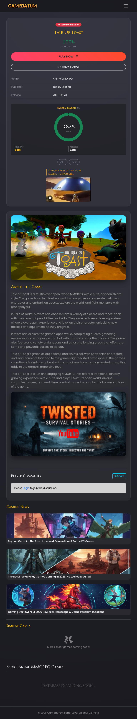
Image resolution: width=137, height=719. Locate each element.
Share (119, 476)
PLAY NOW (68, 56)
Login (26, 488)
